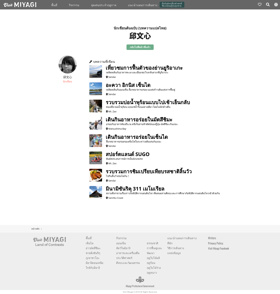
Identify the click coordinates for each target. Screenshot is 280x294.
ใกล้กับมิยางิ (93, 268)
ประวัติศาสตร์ (124, 258)
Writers (212, 238)
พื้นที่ (54, 5)
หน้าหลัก (35, 228)
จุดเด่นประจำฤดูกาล (103, 5)
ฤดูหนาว (152, 272)
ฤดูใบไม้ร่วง (154, 268)
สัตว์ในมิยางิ (123, 248)
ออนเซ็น (121, 243)
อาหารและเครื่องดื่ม (128, 253)
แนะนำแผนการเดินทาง (142, 5)
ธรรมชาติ (152, 243)
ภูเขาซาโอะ (92, 258)
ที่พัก (170, 243)
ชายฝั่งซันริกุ (93, 253)
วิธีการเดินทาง (175, 248)
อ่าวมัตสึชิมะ (93, 248)
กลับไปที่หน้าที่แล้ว (140, 47)
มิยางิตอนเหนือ (94, 263)
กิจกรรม (74, 5)
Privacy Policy (215, 243)
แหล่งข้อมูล (174, 253)
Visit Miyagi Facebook (218, 248)
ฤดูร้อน (151, 263)
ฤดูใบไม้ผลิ (153, 258)
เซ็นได (90, 243)
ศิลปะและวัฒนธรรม (128, 263)
